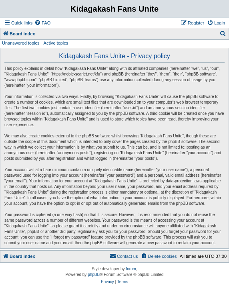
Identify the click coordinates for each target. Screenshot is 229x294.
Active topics (56, 43)
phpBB (94, 274)
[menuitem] (42, 23)
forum (131, 269)
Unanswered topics (21, 43)
